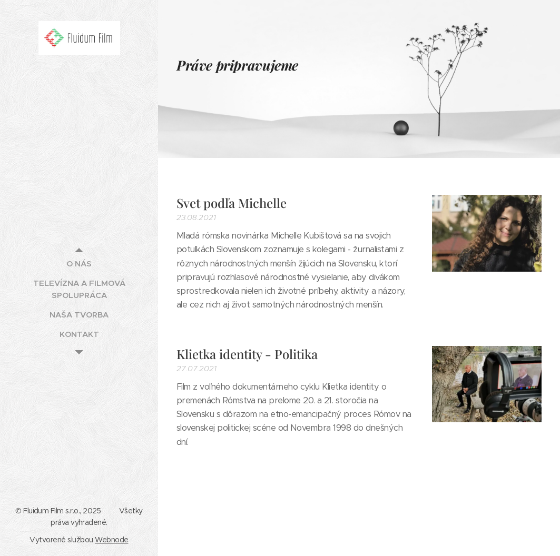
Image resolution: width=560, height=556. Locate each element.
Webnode (111, 539)
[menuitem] (79, 263)
